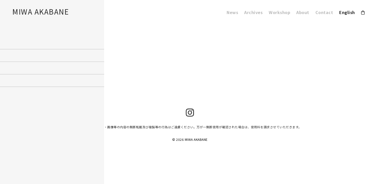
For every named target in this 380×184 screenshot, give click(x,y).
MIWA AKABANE (40, 11)
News (232, 12)
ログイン (5, 79)
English (347, 12)
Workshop (279, 12)
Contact (324, 12)
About (302, 12)
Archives (253, 12)
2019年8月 (7, 49)
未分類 (4, 64)
